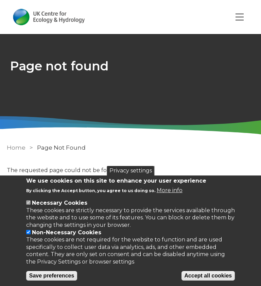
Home (16, 147)
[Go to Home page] (48, 17)
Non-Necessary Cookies (66, 232)
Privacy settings (130, 170)
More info (169, 190)
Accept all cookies (208, 276)
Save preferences (51, 276)
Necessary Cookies (59, 203)
